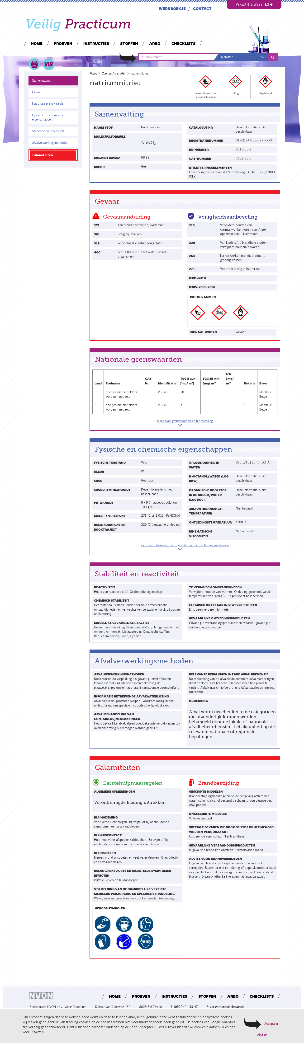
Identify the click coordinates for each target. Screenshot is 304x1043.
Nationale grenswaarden (48, 103)
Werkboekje (172, 8)
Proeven (63, 43)
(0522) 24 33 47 (186, 1007)
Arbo (154, 43)
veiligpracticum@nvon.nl (227, 1007)
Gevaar (37, 92)
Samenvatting (41, 80)
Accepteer (271, 1023)
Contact (202, 8)
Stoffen (129, 43)
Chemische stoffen (113, 73)
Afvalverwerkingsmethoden (50, 142)
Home (37, 43)
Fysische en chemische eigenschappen (47, 117)
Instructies (96, 43)
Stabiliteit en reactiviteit (48, 131)
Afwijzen (262, 1035)
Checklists (183, 43)
